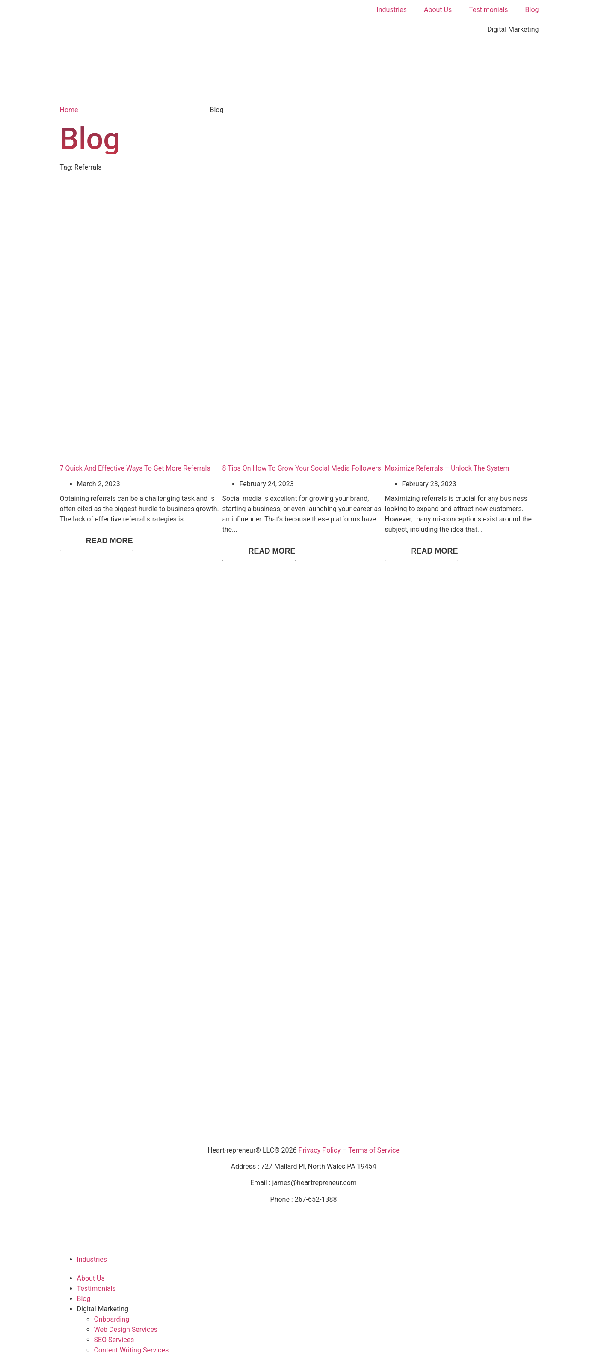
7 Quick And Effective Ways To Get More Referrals (135, 468)
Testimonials (488, 10)
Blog (532, 10)
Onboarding (112, 1319)
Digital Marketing (513, 29)
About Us (438, 10)
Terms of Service (374, 1150)
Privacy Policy (320, 1150)
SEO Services (114, 1340)
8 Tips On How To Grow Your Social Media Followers (301, 468)
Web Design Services (126, 1329)
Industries (391, 10)
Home (69, 110)
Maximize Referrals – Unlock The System (447, 468)
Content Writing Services (131, 1350)
